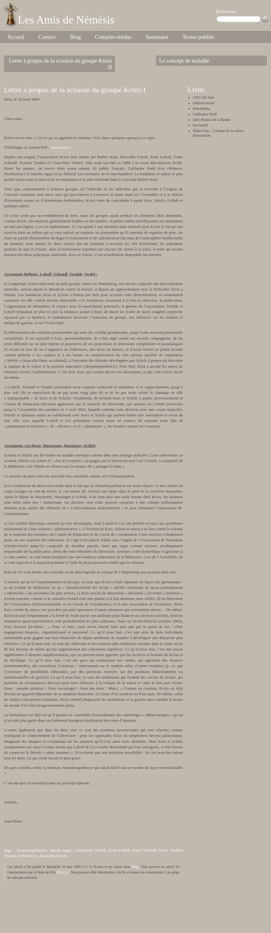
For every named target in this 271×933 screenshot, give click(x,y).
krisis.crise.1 (61, 147)
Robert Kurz (28, 855)
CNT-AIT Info (203, 97)
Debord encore (204, 103)
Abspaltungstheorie (31, 850)
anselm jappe (61, 850)
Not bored (200, 125)
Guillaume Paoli (205, 114)
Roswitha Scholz (54, 855)
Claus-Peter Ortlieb (90, 850)
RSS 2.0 (63, 872)
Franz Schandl (144, 850)
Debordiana (201, 108)
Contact (47, 37)
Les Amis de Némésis (66, 20)
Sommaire (157, 37)
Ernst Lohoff (119, 850)
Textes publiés (198, 37)
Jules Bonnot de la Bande (211, 120)
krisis (163, 850)
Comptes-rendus (113, 37)
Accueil (15, 37)
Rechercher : (227, 11)
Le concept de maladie (184, 61)
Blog (75, 37)
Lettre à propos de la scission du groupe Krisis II (60, 64)
